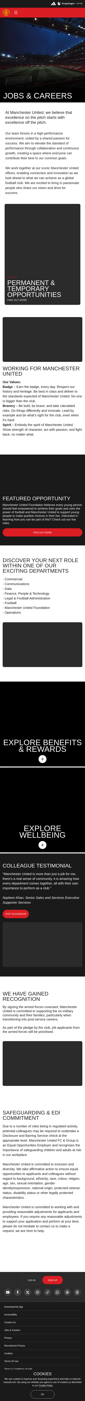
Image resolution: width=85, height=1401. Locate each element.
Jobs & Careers (12, 1330)
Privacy (8, 1338)
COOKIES (42, 1374)
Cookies (8, 1353)
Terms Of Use (11, 1361)
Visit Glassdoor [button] (15, 914)
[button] (16, 13)
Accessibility (10, 1314)
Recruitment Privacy (14, 1345)
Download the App (13, 1306)
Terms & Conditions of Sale (18, 1369)
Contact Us (10, 1322)
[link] (42, 532)
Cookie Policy (46, 1385)
